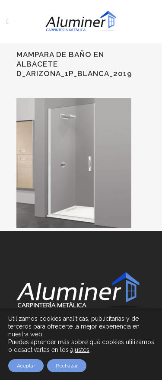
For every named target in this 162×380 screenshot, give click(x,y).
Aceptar (26, 366)
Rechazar (67, 366)
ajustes (79, 349)
